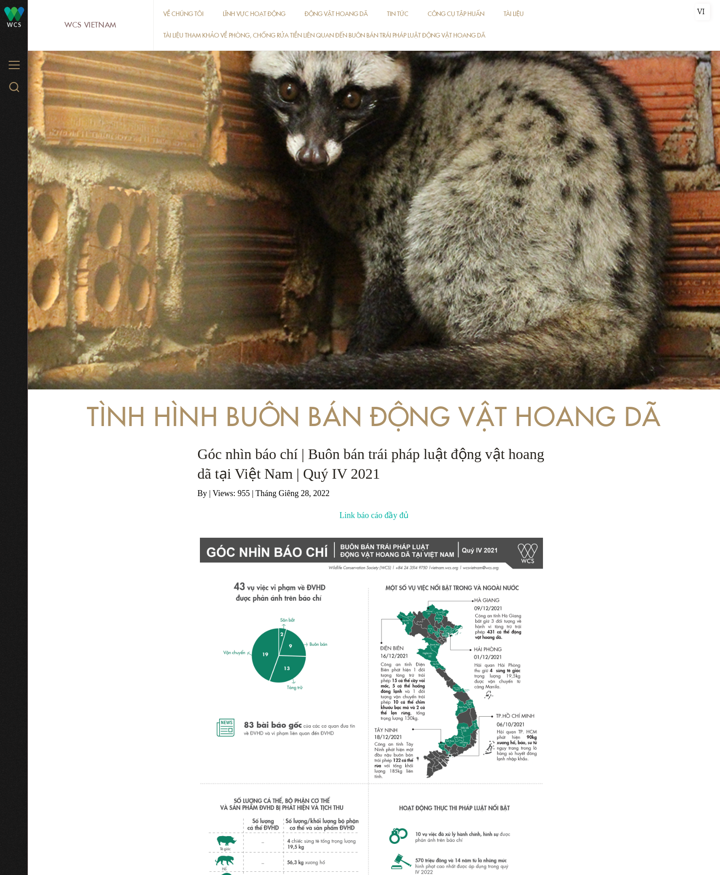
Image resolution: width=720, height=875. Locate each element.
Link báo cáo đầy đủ (373, 515)
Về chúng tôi (183, 14)
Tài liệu (514, 14)
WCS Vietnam (90, 25)
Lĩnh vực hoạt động (254, 14)
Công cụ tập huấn (456, 14)
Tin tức (397, 14)
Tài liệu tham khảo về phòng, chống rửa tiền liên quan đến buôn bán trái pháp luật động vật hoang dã (324, 35)
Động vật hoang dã (336, 14)
